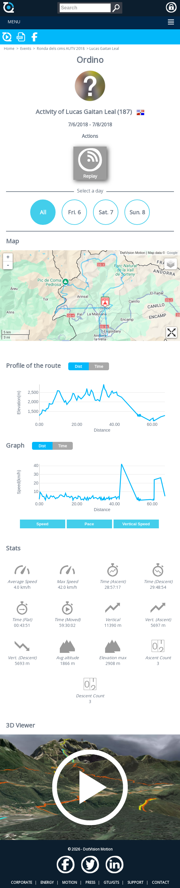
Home (9, 48)
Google (172, 252)
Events (25, 48)
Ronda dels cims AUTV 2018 (61, 48)
